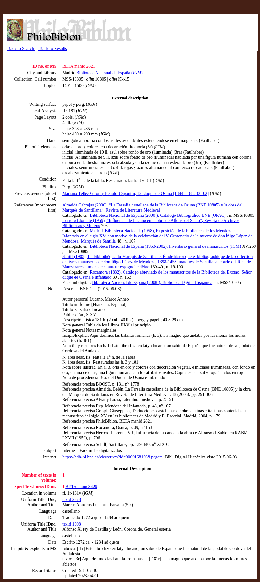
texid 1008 (71, 524)
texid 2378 (71, 499)
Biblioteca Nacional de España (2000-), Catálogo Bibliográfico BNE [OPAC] (157, 215)
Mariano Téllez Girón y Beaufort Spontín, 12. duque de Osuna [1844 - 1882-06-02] (135, 193)
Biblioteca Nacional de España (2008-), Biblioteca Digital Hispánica (152, 282)
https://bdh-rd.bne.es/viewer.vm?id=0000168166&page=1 (113, 457)
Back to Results (52, 48)
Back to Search (21, 48)
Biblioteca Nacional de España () (109, 72)
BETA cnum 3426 (81, 486)
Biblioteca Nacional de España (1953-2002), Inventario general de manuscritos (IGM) (165, 246)
